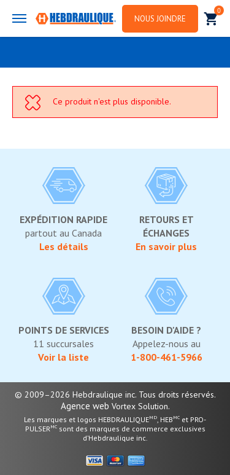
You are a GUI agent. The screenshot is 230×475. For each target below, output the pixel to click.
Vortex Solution (140, 406)
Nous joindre (160, 19)
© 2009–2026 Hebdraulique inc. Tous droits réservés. (115, 394)
